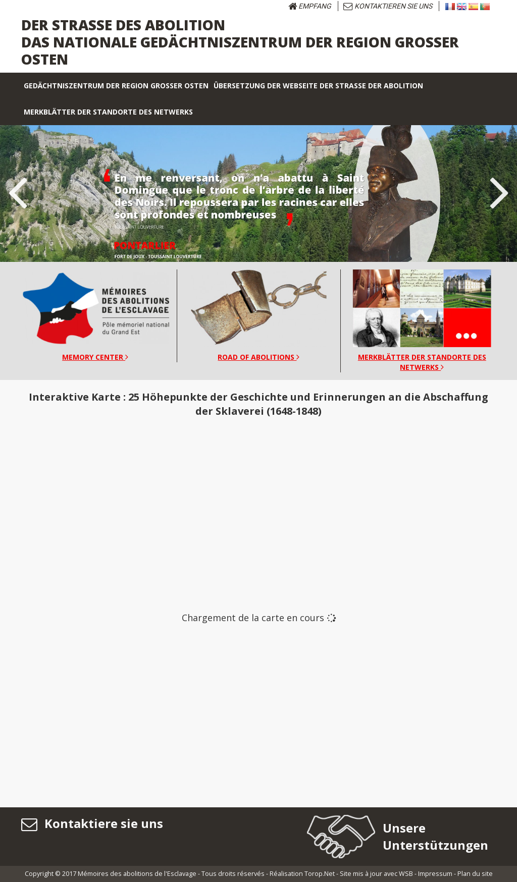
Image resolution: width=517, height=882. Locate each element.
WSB (406, 873)
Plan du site (475, 873)
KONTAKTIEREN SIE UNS (387, 6)
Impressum (435, 873)
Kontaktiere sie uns (92, 823)
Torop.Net (319, 873)
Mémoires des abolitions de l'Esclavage (137, 873)
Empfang (309, 6)
